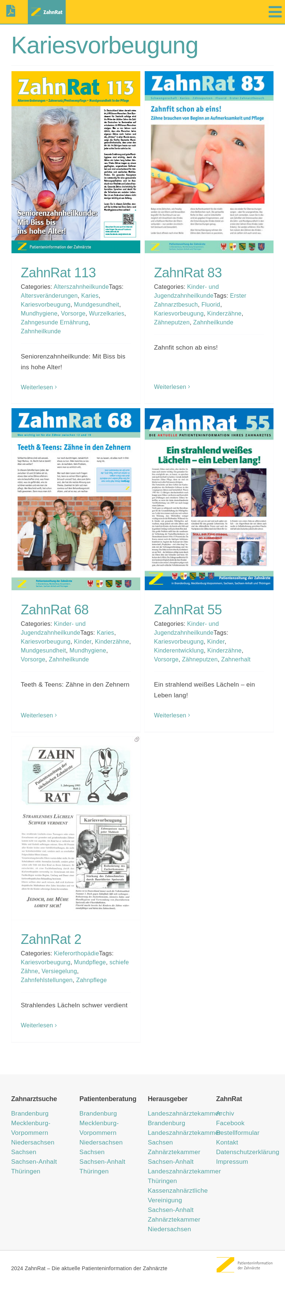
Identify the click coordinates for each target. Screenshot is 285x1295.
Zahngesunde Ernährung (54, 322)
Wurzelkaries (106, 313)
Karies (90, 296)
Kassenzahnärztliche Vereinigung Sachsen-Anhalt (178, 1200)
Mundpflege (90, 962)
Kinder (82, 641)
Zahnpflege (91, 980)
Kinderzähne (224, 313)
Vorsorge (73, 313)
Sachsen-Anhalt (34, 1161)
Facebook (230, 1123)
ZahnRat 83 (188, 272)
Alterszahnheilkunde (81, 287)
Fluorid (211, 304)
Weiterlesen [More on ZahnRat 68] (37, 715)
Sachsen (23, 1152)
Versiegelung (59, 971)
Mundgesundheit (96, 304)
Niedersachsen (33, 1142)
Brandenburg (30, 1113)
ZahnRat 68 (55, 609)
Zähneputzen (172, 322)
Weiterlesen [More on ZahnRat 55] (170, 715)
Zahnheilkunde (41, 331)
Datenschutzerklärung (247, 1152)
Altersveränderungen (49, 296)
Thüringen (25, 1171)
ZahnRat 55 (188, 609)
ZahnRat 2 (51, 939)
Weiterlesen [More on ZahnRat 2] (37, 1025)
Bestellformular (237, 1132)
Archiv (225, 1113)
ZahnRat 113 (58, 272)
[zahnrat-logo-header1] (47, 8)
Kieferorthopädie (76, 953)
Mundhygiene (39, 313)
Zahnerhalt (235, 659)
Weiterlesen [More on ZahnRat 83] (170, 387)
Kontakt (227, 1142)
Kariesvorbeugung (46, 304)
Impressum (232, 1161)
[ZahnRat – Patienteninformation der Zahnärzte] (245, 1259)
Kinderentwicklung (179, 650)
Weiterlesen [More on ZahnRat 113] (37, 387)
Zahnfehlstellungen (47, 980)
